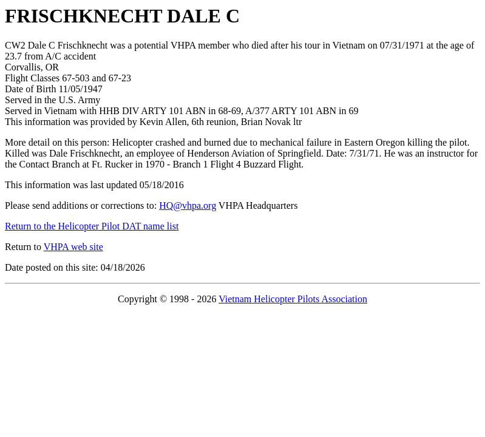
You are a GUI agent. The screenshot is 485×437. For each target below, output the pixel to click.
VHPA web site (73, 247)
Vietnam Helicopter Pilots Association (293, 299)
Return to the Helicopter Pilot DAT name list (91, 226)
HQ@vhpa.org (187, 205)
